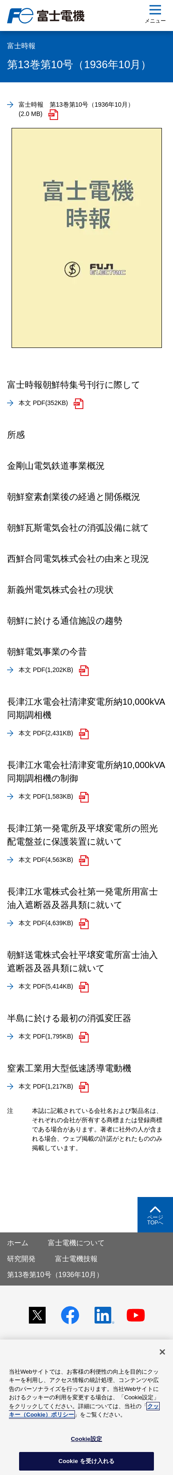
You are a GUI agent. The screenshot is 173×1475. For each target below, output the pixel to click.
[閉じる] (162, 1352)
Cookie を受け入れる (87, 1461)
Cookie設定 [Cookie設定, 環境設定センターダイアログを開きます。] (86, 1439)
